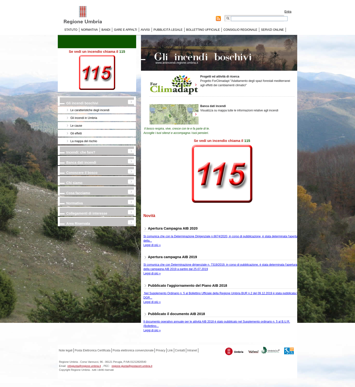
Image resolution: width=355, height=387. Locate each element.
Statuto (70, 29)
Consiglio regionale (240, 29)
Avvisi (145, 29)
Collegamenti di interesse (86, 213)
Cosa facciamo (78, 193)
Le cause (76, 125)
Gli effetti (76, 133)
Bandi (106, 29)
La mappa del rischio (83, 141)
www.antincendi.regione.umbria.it (176, 62)
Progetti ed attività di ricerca (219, 76)
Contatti (180, 350)
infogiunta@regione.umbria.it (84, 365)
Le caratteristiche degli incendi (89, 110)
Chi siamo (74, 183)
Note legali (66, 350)
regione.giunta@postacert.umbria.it (131, 365)
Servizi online (272, 29)
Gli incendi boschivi (82, 103)
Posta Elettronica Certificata (93, 350)
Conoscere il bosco (81, 173)
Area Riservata (78, 223)
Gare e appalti (125, 29)
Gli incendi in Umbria (83, 118)
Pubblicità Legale (168, 29)
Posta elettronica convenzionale (133, 350)
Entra (287, 11)
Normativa (89, 29)
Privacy (160, 350)
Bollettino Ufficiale (203, 29)
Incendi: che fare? (80, 152)
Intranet (192, 350)
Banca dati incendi (81, 162)
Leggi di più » (152, 245)
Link (170, 350)
